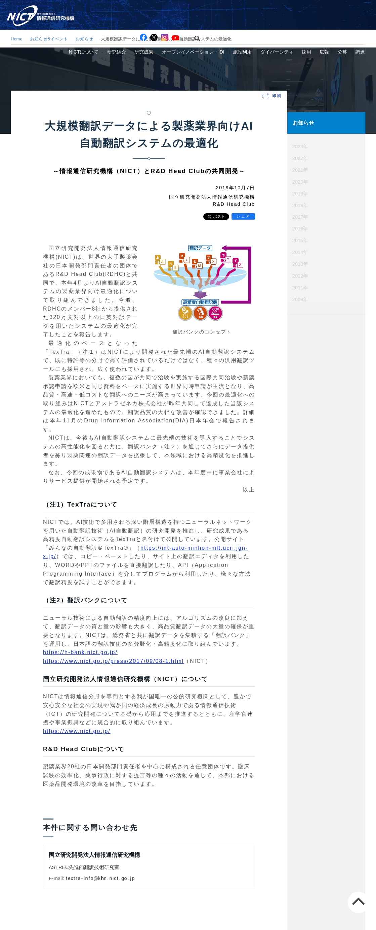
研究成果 (179, 21)
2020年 (300, 181)
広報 (336, 21)
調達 (362, 21)
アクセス (254, 9)
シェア (243, 216)
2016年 (300, 227)
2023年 (300, 146)
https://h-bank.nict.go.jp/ (80, 652)
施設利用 (268, 21)
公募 (349, 21)
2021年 (300, 169)
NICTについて (129, 21)
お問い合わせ (287, 9)
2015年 (300, 239)
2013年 (300, 262)
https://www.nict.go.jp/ (77, 731)
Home (17, 38)
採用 (323, 21)
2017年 (300, 216)
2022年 (300, 157)
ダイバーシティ (298, 21)
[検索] (205, 9)
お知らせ (84, 38)
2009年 (300, 297)
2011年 (300, 285)
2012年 (300, 274)
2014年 (300, 250)
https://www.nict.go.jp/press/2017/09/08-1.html (113, 661)
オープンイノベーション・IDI (224, 21)
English (362, 9)
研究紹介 (157, 21)
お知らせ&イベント (49, 38)
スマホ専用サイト (327, 9)
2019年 (300, 192)
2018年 (300, 204)
